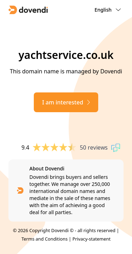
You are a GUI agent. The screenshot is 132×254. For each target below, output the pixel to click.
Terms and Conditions (44, 239)
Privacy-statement (92, 239)
